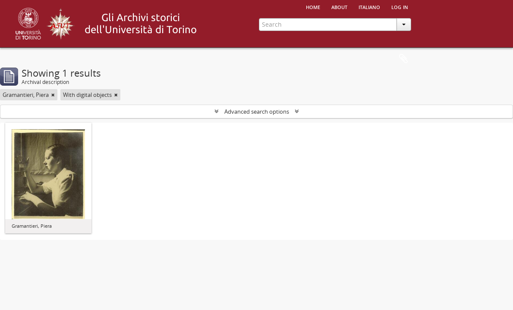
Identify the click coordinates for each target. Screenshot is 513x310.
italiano (369, 6)
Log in (399, 6)
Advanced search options (256, 111)
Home (313, 6)
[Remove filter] (53, 94)
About (339, 6)
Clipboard (403, 59)
